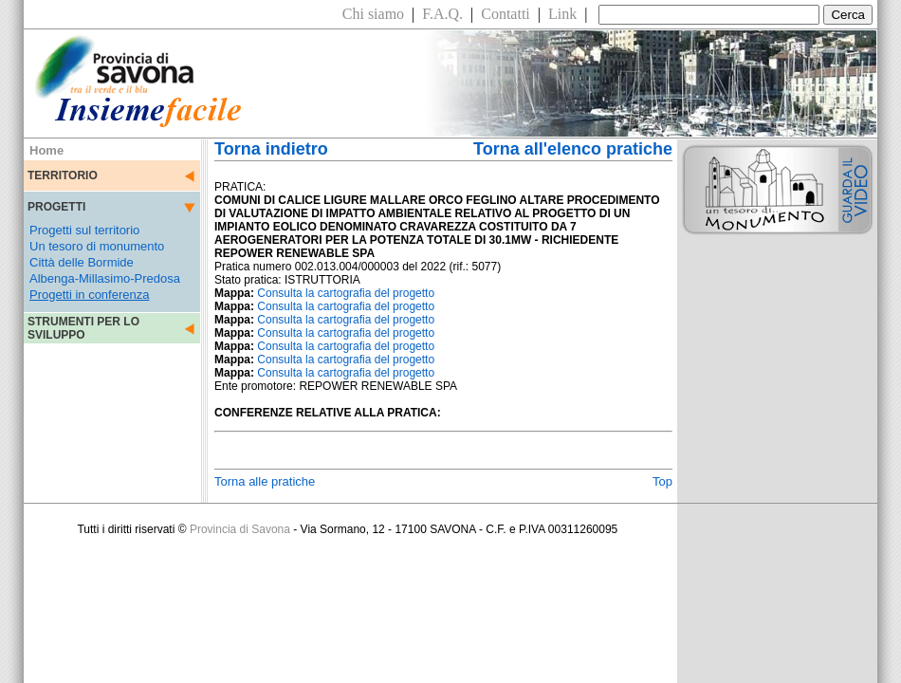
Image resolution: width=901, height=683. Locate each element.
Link (562, 14)
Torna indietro (271, 148)
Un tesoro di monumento (96, 246)
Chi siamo (373, 14)
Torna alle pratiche (264, 481)
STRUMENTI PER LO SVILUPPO (83, 328)
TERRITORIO (63, 175)
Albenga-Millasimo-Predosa (104, 278)
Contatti (505, 14)
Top (662, 481)
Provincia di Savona (240, 529)
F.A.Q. (442, 14)
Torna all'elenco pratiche (572, 148)
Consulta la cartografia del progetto (345, 293)
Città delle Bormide (81, 262)
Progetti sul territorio (84, 230)
